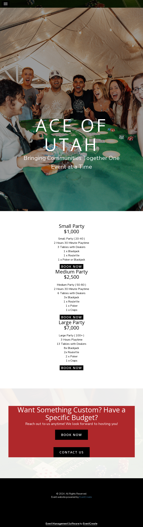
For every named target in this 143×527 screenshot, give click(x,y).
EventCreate (85, 497)
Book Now (71, 266)
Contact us (71, 452)
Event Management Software (63, 523)
